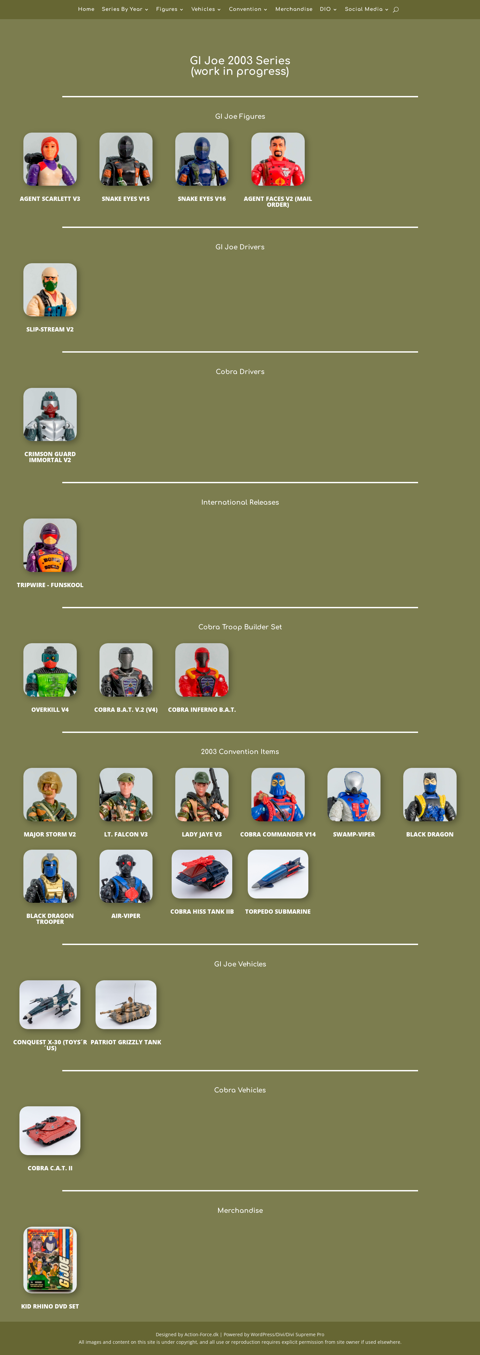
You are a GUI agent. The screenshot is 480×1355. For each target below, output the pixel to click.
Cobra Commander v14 (278, 834)
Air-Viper (125, 916)
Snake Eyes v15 (126, 199)
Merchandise (294, 9)
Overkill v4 (50, 709)
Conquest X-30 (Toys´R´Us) (50, 1045)
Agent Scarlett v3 (50, 199)
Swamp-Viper (354, 834)
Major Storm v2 (50, 834)
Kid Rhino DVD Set (50, 1306)
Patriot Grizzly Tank (126, 1042)
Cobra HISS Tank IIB (202, 911)
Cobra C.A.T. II (50, 1168)
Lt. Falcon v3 (126, 834)
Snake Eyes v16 (202, 199)
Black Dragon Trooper (50, 919)
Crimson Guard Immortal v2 (50, 457)
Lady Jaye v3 (202, 834)
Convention (245, 9)
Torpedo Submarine (278, 911)
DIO (325, 9)
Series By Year (122, 9)
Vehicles (203, 9)
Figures (167, 9)
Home (86, 9)
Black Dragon (430, 834)
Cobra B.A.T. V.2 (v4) (125, 709)
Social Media (364, 9)
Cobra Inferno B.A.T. (202, 709)
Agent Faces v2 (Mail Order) (278, 201)
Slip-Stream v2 (50, 329)
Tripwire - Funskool (50, 585)
